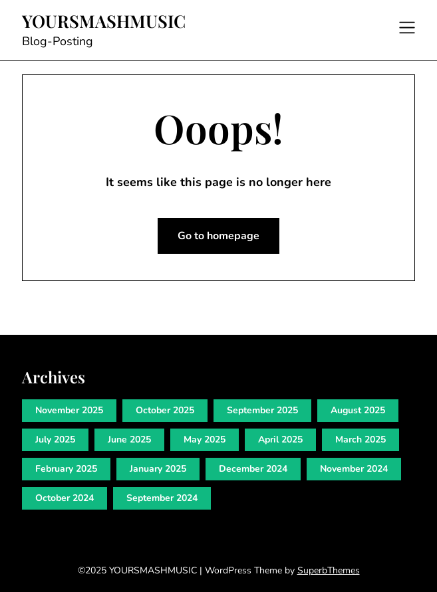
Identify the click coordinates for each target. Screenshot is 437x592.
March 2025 (360, 439)
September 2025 (262, 410)
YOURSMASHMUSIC (104, 21)
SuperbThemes (328, 570)
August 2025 (358, 410)
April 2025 (280, 439)
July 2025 (55, 439)
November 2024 (354, 468)
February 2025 (66, 468)
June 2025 (129, 439)
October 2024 (64, 498)
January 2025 (158, 468)
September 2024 (162, 498)
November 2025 (69, 410)
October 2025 (165, 410)
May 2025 (204, 439)
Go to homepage (218, 236)
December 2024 (253, 468)
